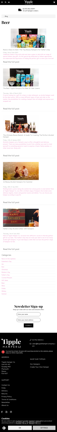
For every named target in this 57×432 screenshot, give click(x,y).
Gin (3, 264)
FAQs (4, 388)
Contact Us (6, 385)
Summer (4, 294)
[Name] (28, 314)
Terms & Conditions (9, 399)
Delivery (5, 391)
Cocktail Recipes (7, 278)
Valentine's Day (6, 261)
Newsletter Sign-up (29, 307)
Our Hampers (35, 364)
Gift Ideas (5, 280)
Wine (3, 286)
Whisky (4, 291)
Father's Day (6, 275)
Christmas (5, 270)
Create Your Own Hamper (39, 367)
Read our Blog (6, 412)
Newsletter (6, 402)
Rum (3, 267)
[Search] (5, 2)
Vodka (4, 288)
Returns (4, 394)
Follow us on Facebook (2, 412)
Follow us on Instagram (11, 412)
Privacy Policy (7, 396)
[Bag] (54, 2)
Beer (3, 283)
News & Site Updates (9, 259)
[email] (28, 320)
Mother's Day (6, 272)
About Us (5, 405)
